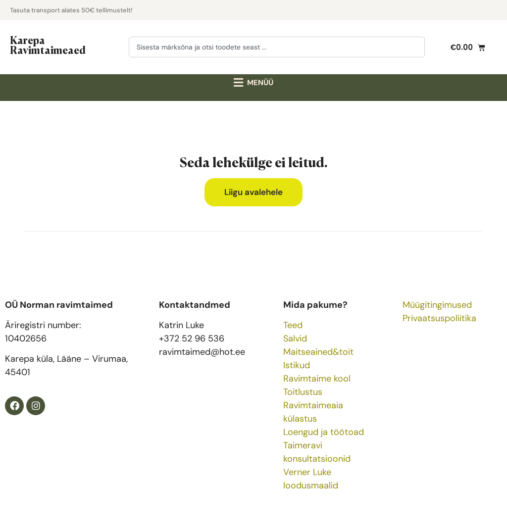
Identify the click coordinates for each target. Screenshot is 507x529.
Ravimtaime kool (317, 379)
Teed (293, 325)
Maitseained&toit (318, 352)
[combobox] (277, 47)
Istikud (296, 365)
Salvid (295, 338)
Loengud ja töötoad (323, 432)
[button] (253, 82)
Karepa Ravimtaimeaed (48, 44)
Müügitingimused (437, 305)
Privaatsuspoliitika (439, 318)
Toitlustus (302, 392)
